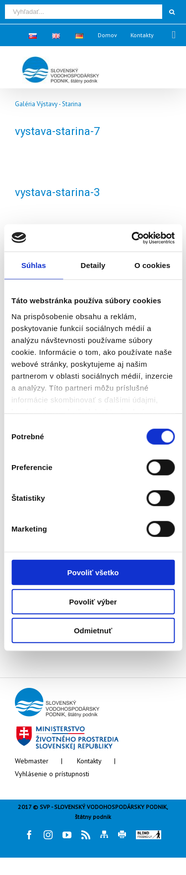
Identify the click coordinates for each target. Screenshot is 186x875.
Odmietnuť (93, 630)
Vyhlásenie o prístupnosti (52, 773)
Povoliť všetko (93, 572)
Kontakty (89, 760)
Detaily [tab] (93, 265)
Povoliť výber (93, 601)
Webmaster (32, 760)
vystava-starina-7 (57, 131)
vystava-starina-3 (57, 192)
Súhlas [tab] (33, 265)
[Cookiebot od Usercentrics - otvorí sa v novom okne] (132, 237)
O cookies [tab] (152, 265)
